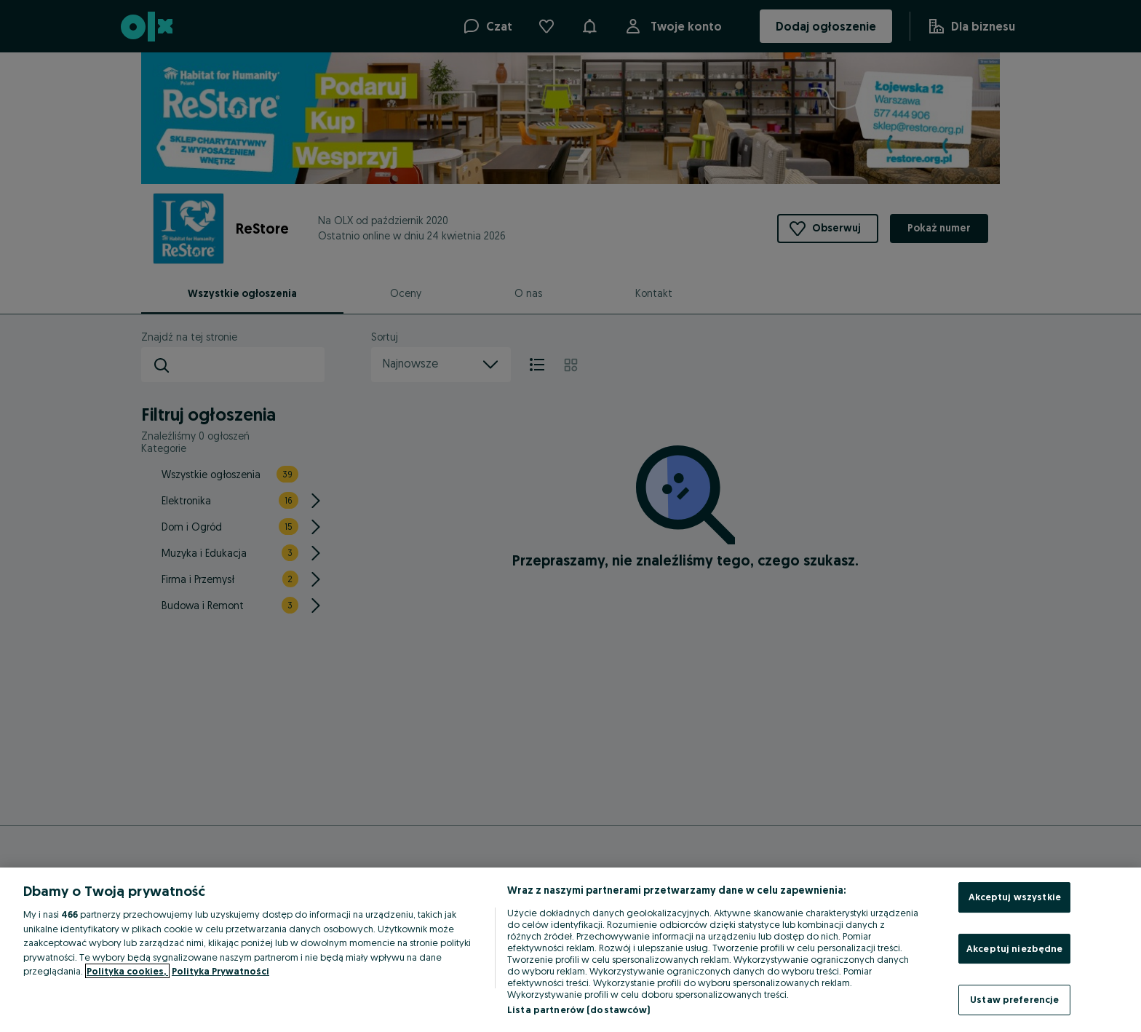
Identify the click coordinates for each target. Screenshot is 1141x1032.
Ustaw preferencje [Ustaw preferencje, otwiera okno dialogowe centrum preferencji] (1014, 999)
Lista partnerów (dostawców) (579, 1009)
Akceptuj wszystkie (1015, 896)
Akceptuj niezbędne (1014, 948)
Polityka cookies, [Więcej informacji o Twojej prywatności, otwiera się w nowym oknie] (127, 971)
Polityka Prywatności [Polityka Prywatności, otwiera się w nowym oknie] (220, 971)
